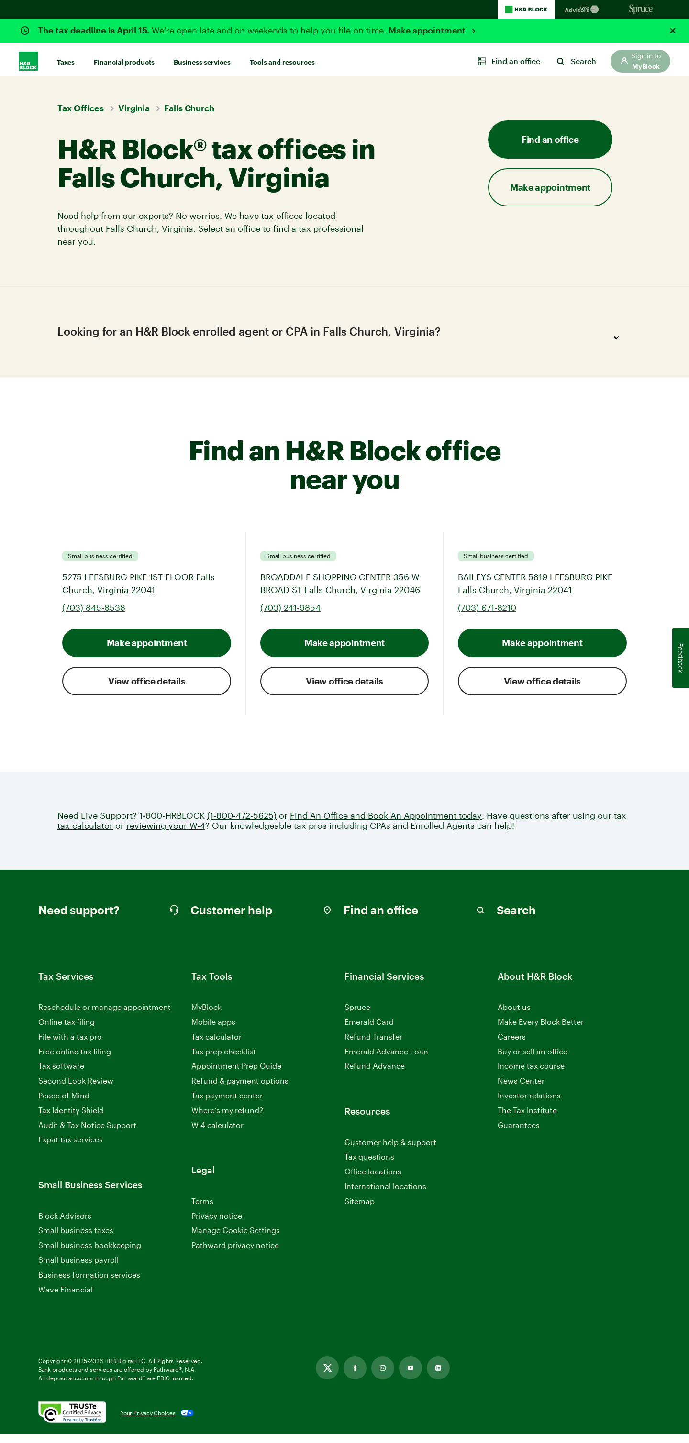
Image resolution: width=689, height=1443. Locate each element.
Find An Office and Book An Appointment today (386, 824)
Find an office (550, 139)
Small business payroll (78, 1268)
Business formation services (89, 1283)
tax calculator (85, 835)
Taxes (66, 58)
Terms (202, 1209)
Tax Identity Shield (71, 1118)
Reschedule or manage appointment (104, 1015)
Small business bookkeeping (89, 1254)
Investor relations (529, 1105)
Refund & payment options (240, 1089)
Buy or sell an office (532, 1059)
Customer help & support (390, 1151)
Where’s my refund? (227, 1118)
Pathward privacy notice (235, 1254)
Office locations (372, 1181)
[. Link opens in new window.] (72, 1421)
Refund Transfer (373, 1045)
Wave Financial (65, 1298)
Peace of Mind (63, 1104)
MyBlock (206, 1015)
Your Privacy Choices (148, 1422)
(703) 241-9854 (290, 616)
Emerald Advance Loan (386, 1059)
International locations (385, 1196)
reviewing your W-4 (165, 835)
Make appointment (428, 30)
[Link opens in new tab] (327, 1377)
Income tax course (531, 1074)
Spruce (357, 1015)
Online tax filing (66, 1030)
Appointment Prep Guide (236, 1074)
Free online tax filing (74, 1059)
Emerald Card (369, 1030)
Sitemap (359, 1210)
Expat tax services (70, 1149)
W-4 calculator (217, 1133)
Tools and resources (282, 58)
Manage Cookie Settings (235, 1239)
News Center (521, 1089)
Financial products (124, 58)
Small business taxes (75, 1239)
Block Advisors (64, 1225)
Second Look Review (75, 1089)
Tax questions (369, 1165)
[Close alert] (672, 30)
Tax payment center (227, 1104)
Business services (202, 58)
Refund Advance (374, 1074)
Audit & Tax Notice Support (87, 1133)
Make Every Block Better (541, 1030)
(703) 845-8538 (93, 616)
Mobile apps (213, 1030)
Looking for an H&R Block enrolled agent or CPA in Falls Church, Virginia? (340, 338)
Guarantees (519, 1133)
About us (514, 1015)
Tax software (61, 1074)
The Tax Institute (527, 1119)
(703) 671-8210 (487, 616)
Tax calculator (216, 1045)
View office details (146, 689)
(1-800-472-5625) (242, 824)
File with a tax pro (70, 1045)
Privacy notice (216, 1224)
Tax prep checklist (223, 1059)
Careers (512, 1046)
